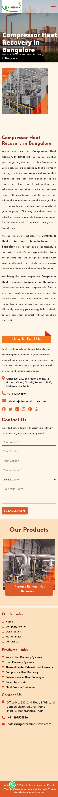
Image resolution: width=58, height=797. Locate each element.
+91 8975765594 (14, 393)
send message (14, 510)
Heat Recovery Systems (20, 662)
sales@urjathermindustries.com (24, 401)
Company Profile (16, 626)
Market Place (13, 636)
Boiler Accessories (16, 682)
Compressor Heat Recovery (22, 672)
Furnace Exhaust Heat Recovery (31, 589)
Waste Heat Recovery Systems (24, 657)
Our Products (14, 631)
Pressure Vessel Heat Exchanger (25, 677)
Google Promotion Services (29, 793)
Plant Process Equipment (21, 687)
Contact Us (12, 641)
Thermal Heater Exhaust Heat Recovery (29, 667)
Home (9, 621)
